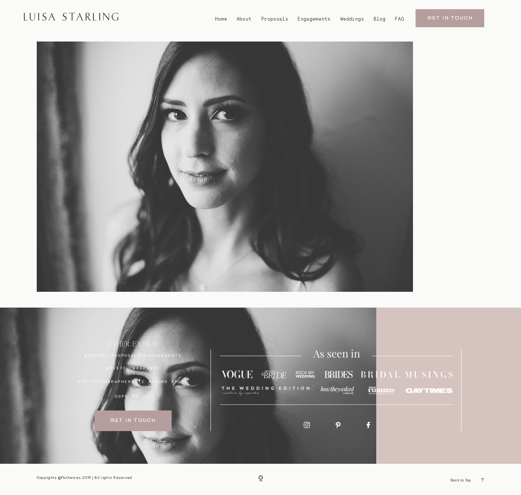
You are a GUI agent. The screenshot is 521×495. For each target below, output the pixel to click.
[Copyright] (261, 479)
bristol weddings (133, 367)
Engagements (314, 19)
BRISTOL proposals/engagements (133, 355)
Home (221, 19)
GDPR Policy (133, 396)
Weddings (352, 19)
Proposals (274, 19)
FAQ (399, 19)
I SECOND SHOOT (164, 381)
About (244, 19)
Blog (379, 19)
